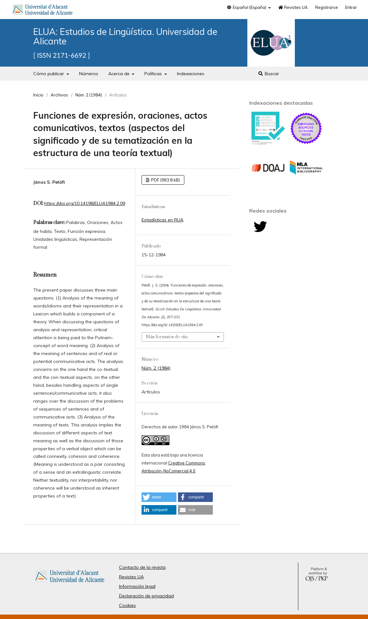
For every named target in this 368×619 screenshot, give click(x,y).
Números (88, 73)
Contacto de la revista (142, 567)
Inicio (38, 94)
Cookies (127, 605)
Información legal (137, 586)
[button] (159, 497)
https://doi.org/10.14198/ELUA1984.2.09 (84, 203)
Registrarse (326, 7)
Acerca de (119, 73)
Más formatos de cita (166, 337)
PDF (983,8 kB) (165, 179)
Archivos (59, 94)
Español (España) (246, 7)
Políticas (153, 73)
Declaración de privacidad (146, 596)
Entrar (351, 7)
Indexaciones (190, 73)
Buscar (268, 73)
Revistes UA (293, 7)
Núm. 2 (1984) (88, 94)
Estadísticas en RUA (162, 220)
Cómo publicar (49, 73)
